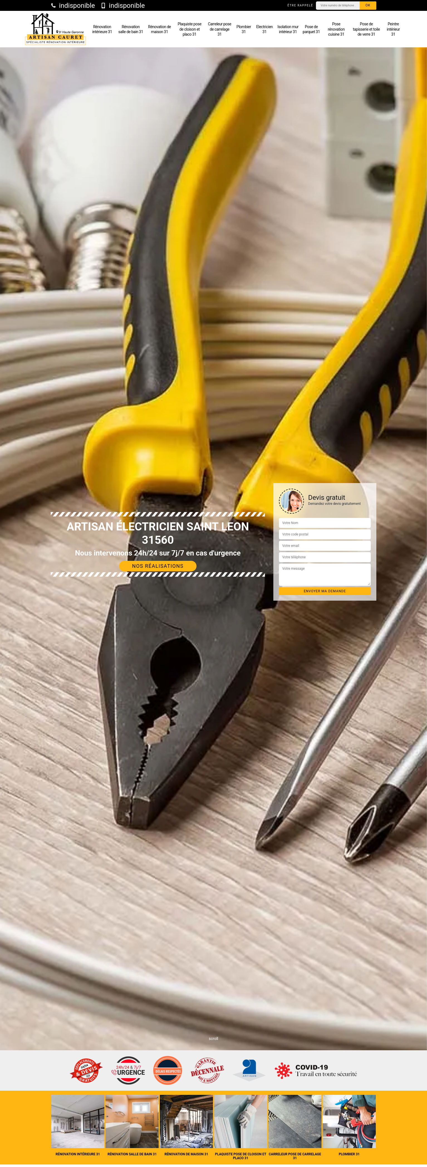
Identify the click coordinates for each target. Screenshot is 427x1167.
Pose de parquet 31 (311, 29)
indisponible (73, 5)
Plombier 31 (244, 29)
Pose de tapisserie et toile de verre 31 (366, 29)
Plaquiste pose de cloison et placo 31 (189, 29)
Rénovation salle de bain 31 (130, 29)
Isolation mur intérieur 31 (288, 29)
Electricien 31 (264, 29)
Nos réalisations (158, 566)
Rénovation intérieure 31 (102, 29)
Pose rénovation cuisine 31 (336, 29)
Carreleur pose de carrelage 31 (219, 29)
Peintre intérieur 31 (393, 29)
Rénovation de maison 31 (159, 29)
